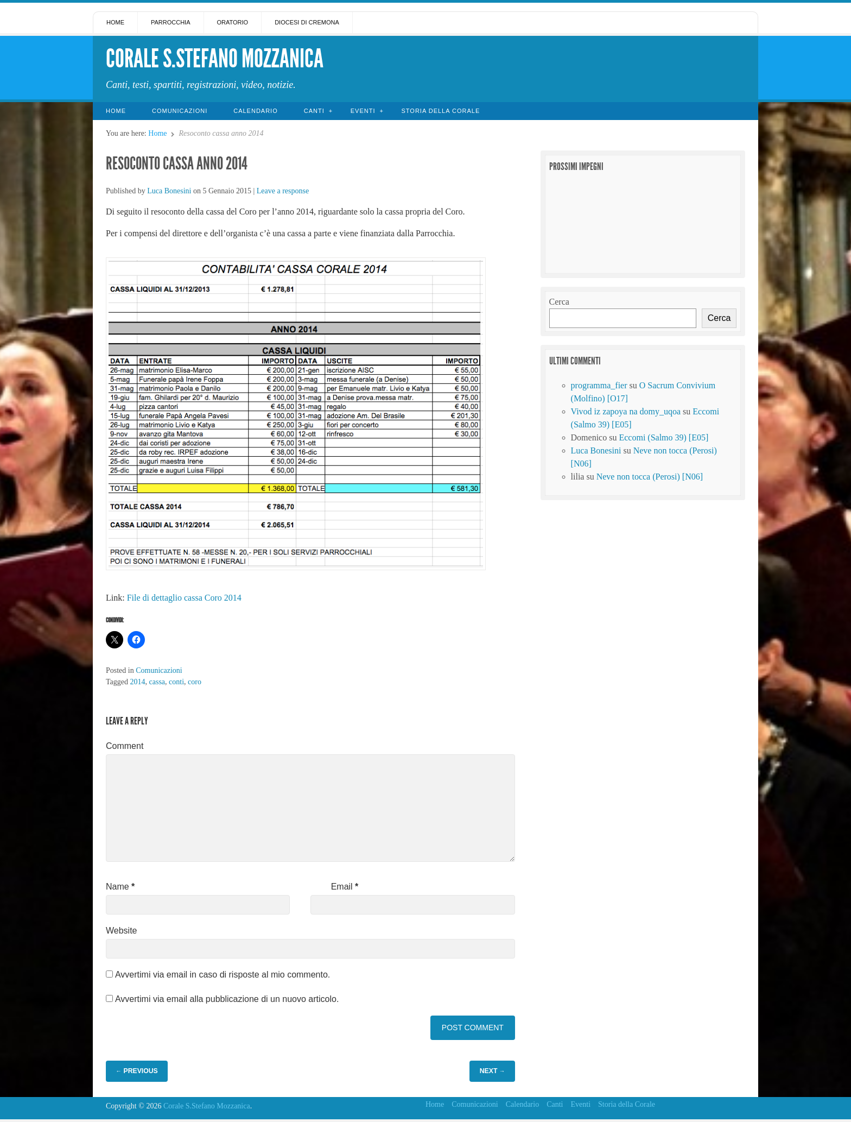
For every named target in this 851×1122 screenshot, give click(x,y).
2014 (137, 682)
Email (345, 886)
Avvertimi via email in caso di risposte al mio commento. (222, 974)
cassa (157, 682)
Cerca (559, 301)
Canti (314, 111)
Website (121, 930)
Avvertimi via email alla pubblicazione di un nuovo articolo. (227, 999)
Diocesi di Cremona (307, 22)
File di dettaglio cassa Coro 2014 (184, 597)
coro (194, 682)
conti (176, 682)
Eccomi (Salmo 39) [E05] (663, 437)
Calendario (255, 111)
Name (120, 886)
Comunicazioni (179, 111)
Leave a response (283, 191)
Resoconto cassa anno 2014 (176, 163)
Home (115, 22)
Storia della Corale (440, 111)
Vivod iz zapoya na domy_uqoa (626, 411)
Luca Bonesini (169, 191)
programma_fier (599, 385)
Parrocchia (170, 22)
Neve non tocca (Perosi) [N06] (649, 476)
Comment (124, 746)
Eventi (363, 111)
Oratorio (233, 22)
